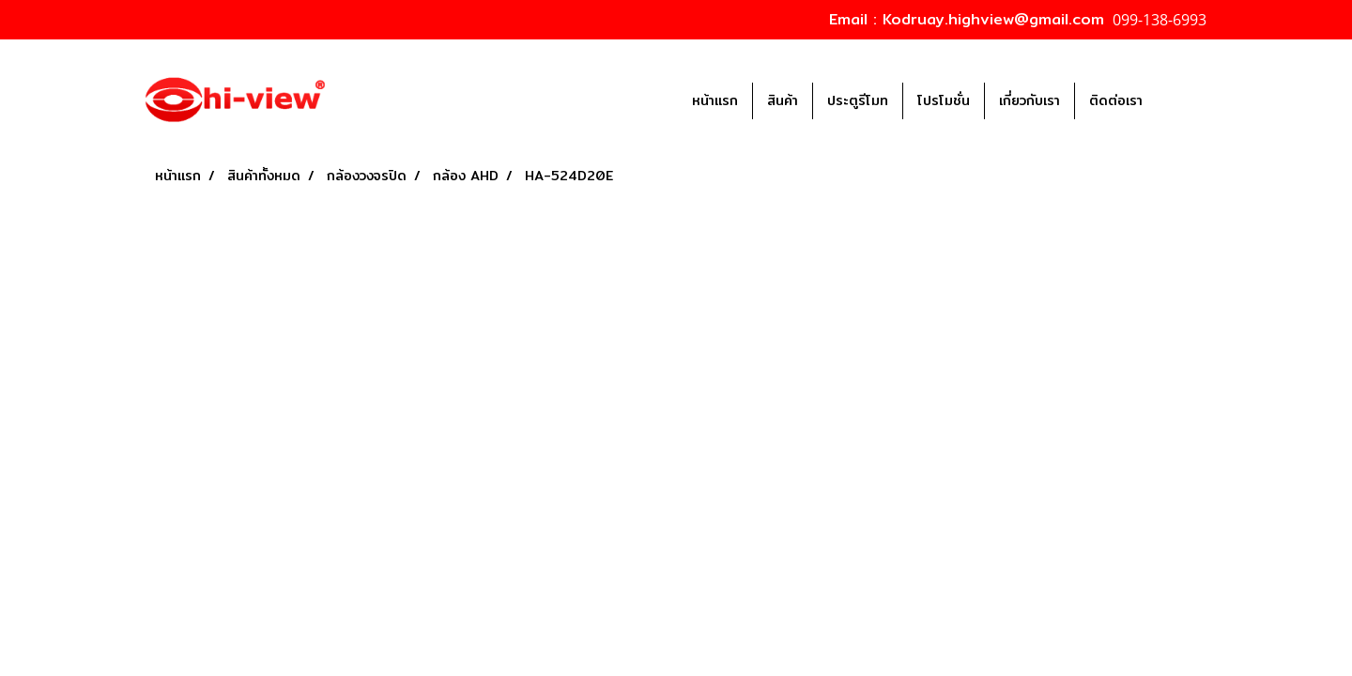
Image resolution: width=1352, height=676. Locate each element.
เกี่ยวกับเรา (1029, 100)
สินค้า (782, 100)
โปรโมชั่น (943, 100)
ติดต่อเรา (1116, 100)
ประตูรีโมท (857, 100)
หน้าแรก (715, 100)
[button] (1185, 100)
